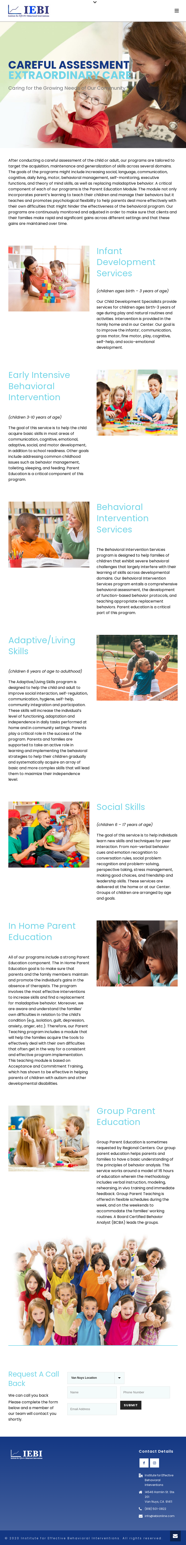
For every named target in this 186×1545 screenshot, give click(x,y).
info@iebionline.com (160, 1516)
